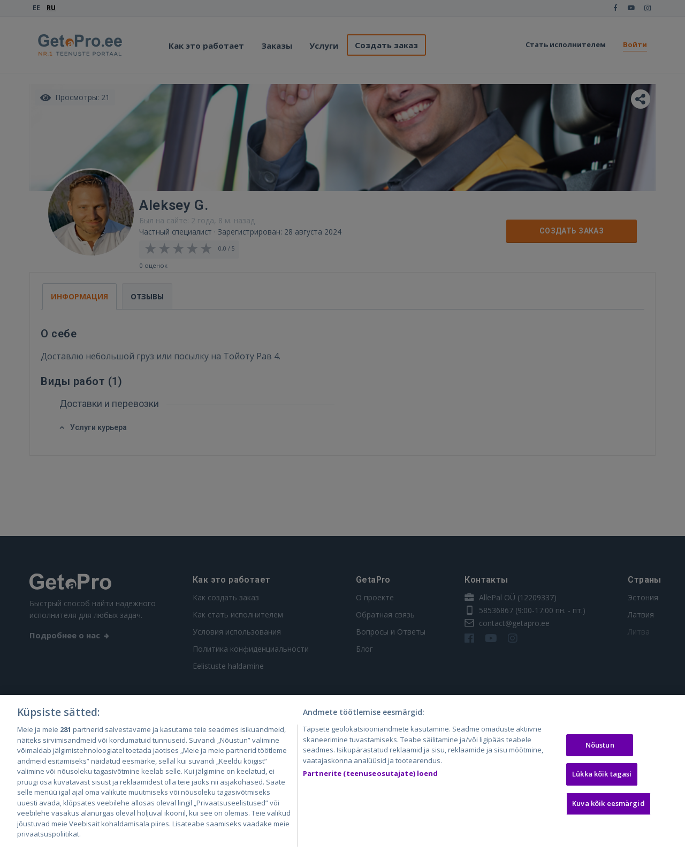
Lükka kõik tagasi (601, 775)
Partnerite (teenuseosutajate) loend (370, 775)
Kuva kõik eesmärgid (608, 805)
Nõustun (599, 746)
